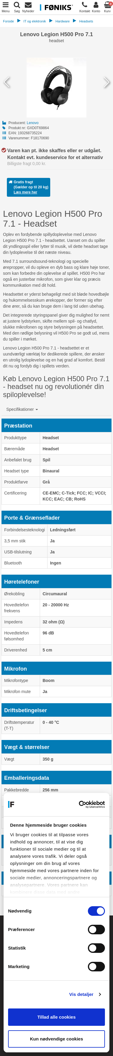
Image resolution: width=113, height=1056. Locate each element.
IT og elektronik (35, 21)
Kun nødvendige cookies (56, 1038)
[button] (22, 409)
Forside (8, 21)
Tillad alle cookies (56, 1017)
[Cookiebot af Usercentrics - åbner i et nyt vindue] (80, 804)
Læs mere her (25, 192)
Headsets (86, 21)
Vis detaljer (81, 994)
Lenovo (33, 123)
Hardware (62, 21)
